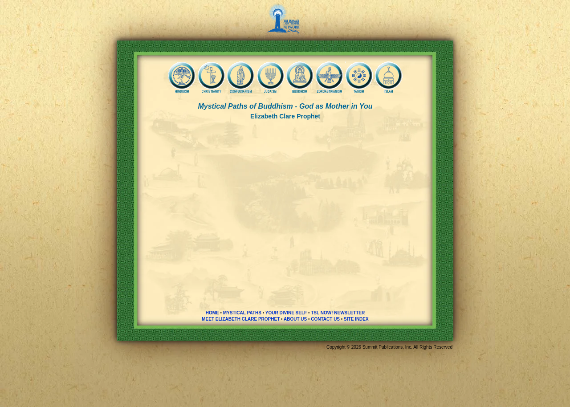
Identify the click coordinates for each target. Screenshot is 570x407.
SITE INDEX (356, 319)
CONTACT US (325, 319)
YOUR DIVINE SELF (286, 312)
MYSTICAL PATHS (242, 312)
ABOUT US (295, 319)
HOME (212, 312)
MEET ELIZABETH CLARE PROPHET (241, 319)
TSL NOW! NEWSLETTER (338, 312)
